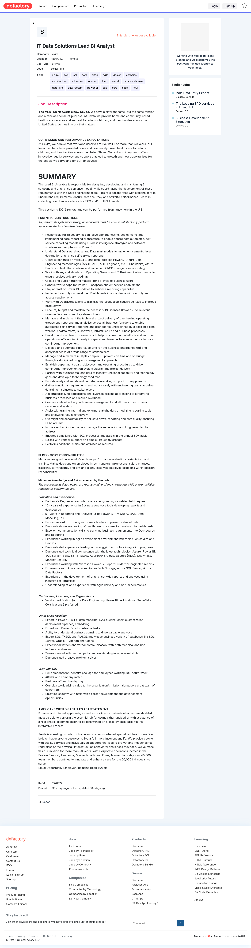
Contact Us (13, 861)
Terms (9, 936)
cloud (104, 81)
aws (66, 75)
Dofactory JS (140, 860)
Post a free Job (78, 869)
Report (44, 801)
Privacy (21, 936)
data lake (57, 87)
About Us (11, 847)
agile (105, 75)
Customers (13, 856)
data (84, 75)
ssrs (114, 87)
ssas (125, 87)
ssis (105, 87)
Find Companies (78, 884)
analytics (131, 75)
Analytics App (140, 884)
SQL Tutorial (202, 850)
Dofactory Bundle (142, 864)
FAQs (9, 865)
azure (55, 75)
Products (80, 6)
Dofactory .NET (141, 850)
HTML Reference (205, 864)
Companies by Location (83, 893)
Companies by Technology (85, 889)
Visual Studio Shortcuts (208, 887)
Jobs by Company (80, 864)
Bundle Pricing (14, 899)
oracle (92, 81)
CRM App (137, 898)
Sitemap (11, 879)
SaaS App (137, 893)
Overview (137, 846)
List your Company (80, 898)
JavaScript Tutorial (205, 878)
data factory (75, 87)
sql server (77, 81)
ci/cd (95, 75)
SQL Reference (204, 855)
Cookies (33, 936)
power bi (92, 87)
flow (135, 87)
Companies (59, 6)
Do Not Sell (49, 936)
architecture (59, 81)
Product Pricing (15, 894)
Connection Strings (206, 883)
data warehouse (133, 81)
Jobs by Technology (81, 850)
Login (214, 6)
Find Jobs (75, 846)
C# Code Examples (206, 892)
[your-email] (154, 923)
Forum (10, 870)
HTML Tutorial (203, 860)
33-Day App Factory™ (145, 903)
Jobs (42, 6)
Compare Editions (17, 904)
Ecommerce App (142, 889)
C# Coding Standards (207, 873)
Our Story (11, 851)
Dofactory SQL (141, 855)
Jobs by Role (77, 855)
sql (75, 75)
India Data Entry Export (192, 93)
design (117, 75)
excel (115, 81)
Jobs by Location (79, 860)
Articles (199, 899)
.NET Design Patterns (207, 869)
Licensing (66, 936)
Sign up (230, 6)
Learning (98, 6)
